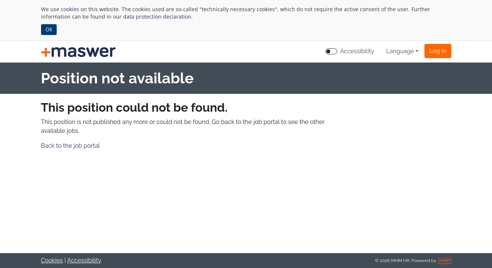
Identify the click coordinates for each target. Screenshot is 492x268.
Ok (49, 29)
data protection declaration (157, 16)
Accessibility (84, 260)
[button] (437, 51)
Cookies (52, 260)
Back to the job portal (70, 145)
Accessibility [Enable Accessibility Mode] (357, 51)
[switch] (331, 51)
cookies (70, 9)
